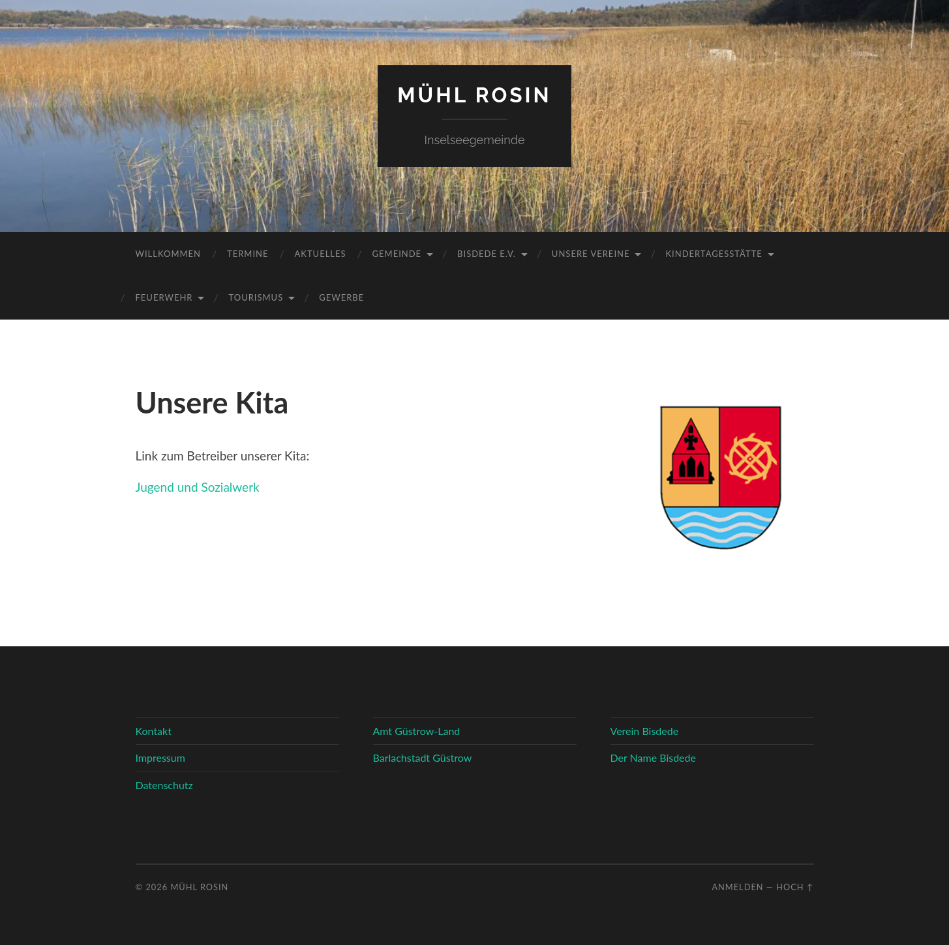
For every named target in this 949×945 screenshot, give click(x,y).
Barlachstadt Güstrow (422, 757)
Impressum (160, 757)
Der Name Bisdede (653, 757)
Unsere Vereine (591, 253)
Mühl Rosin (474, 95)
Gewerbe (341, 297)
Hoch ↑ (794, 887)
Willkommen (169, 253)
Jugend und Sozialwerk (198, 486)
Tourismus (255, 297)
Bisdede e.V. (486, 253)
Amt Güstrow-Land (416, 731)
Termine (247, 253)
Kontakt (154, 731)
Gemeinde (397, 253)
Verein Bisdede (644, 731)
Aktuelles (320, 253)
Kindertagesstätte (713, 253)
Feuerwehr (164, 297)
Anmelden (737, 887)
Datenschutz (164, 785)
